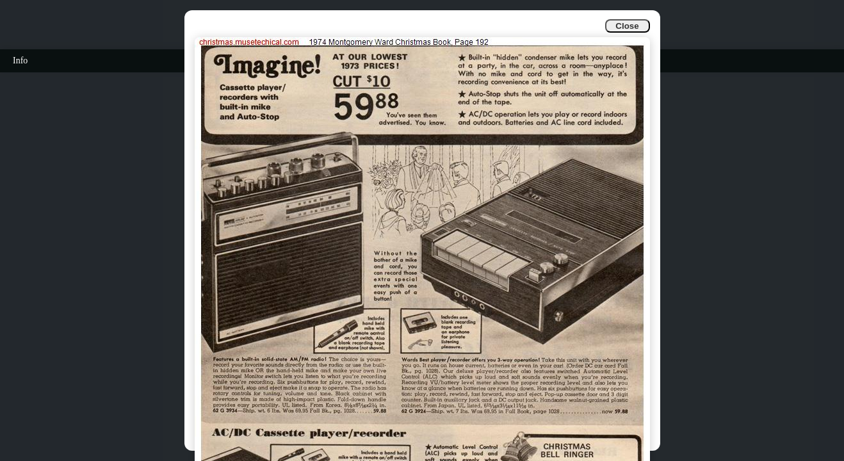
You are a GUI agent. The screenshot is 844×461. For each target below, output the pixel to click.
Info (20, 60)
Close (626, 26)
